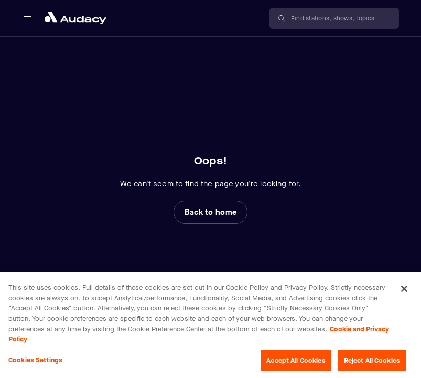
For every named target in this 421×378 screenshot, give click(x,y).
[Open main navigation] (27, 18)
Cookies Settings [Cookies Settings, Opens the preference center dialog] (35, 366)
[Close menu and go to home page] (75, 18)
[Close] (404, 296)
